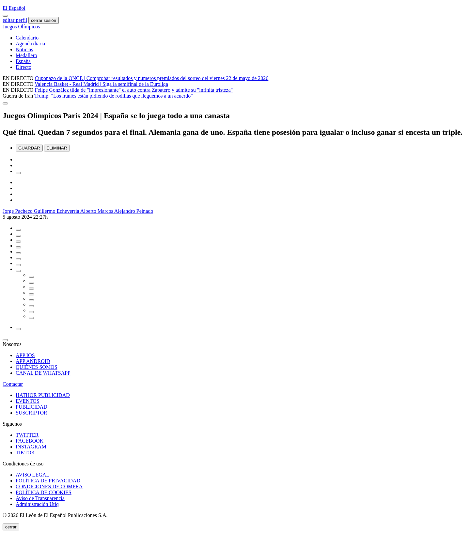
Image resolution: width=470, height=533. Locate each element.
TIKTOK (25, 452)
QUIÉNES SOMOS (36, 367)
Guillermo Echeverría (57, 211)
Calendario (27, 37)
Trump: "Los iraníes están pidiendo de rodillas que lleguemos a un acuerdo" (113, 96)
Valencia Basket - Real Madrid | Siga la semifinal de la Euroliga (101, 84)
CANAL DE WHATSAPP (43, 373)
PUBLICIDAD (31, 407)
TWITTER (27, 435)
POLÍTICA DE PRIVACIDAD (48, 480)
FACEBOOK (29, 441)
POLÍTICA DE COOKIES (43, 492)
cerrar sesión (43, 20)
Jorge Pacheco (18, 211)
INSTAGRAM (31, 446)
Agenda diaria (30, 43)
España (23, 61)
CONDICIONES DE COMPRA (49, 486)
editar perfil (15, 20)
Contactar (13, 384)
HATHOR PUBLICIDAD (43, 395)
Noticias (24, 49)
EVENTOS (27, 401)
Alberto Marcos (97, 211)
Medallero (26, 55)
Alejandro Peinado (133, 211)
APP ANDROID (33, 361)
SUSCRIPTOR (31, 412)
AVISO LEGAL (32, 475)
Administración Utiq (37, 504)
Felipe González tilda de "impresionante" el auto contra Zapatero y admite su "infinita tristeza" (134, 90)
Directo (23, 67)
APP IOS (25, 355)
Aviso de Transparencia (40, 498)
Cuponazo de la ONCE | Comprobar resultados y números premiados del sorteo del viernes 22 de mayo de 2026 (151, 78)
